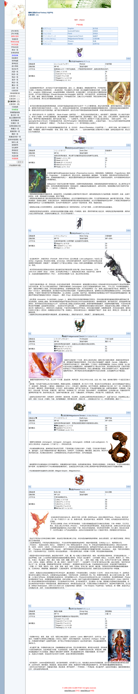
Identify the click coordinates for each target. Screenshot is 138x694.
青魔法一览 (15, 129)
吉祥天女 (96, 44)
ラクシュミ (47, 44)
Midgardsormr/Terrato (75, 39)
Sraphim (71, 28)
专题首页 (15, 39)
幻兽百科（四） (15, 104)
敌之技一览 (15, 115)
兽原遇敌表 (15, 120)
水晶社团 (15, 156)
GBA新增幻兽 (15, 93)
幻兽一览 (15, 88)
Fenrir (70, 34)
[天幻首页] (15, 31)
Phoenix (71, 41)
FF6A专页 (14, 47)
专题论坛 (15, 153)
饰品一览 (15, 77)
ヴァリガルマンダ (49, 36)
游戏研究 (15, 145)
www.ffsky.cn (85, 691)
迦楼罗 (95, 36)
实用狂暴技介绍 (15, 126)
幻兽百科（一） (15, 96)
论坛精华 (15, 148)
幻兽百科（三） (15, 101)
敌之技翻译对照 (15, 118)
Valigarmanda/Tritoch (75, 36)
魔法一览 (15, 85)
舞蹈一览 (15, 134)
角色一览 (15, 50)
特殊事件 (15, 58)
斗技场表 (15, 107)
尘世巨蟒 (96, 39)
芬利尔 (95, 34)
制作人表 (15, 142)
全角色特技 (15, 53)
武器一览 (15, 72)
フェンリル (47, 34)
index (128, 58)
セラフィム (47, 28)
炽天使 (95, 28)
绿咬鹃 (95, 31)
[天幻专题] (15, 34)
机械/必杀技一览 (15, 137)
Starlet (70, 44)
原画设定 (15, 150)
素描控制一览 (15, 131)
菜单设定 (15, 63)
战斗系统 (15, 66)
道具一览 (15, 80)
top (30, 58)
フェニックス (48, 41)
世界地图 (15, 61)
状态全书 (15, 69)
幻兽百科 (15, 91)
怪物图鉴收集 (15, 112)
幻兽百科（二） (15, 99)
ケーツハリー (48, 31)
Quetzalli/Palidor (74, 31)
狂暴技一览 (15, 123)
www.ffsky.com (69, 691)
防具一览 (15, 74)
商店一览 (15, 82)
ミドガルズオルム (49, 39)
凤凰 (94, 41)
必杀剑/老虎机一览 (15, 139)
